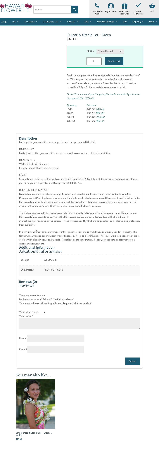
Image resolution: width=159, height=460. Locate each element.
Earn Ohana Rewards (124, 9)
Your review (26, 316)
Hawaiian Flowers (107, 21)
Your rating (26, 312)
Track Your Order (138, 9)
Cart (152, 11)
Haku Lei (73, 21)
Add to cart (114, 61)
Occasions (31, 21)
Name (23, 338)
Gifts (88, 21)
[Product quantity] (94, 61)
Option (90, 51)
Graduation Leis (52, 21)
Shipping (138, 21)
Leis (15, 21)
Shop (4, 21)
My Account (111, 8)
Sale (125, 21)
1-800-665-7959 (97, 9)
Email (23, 349)
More (153, 21)
